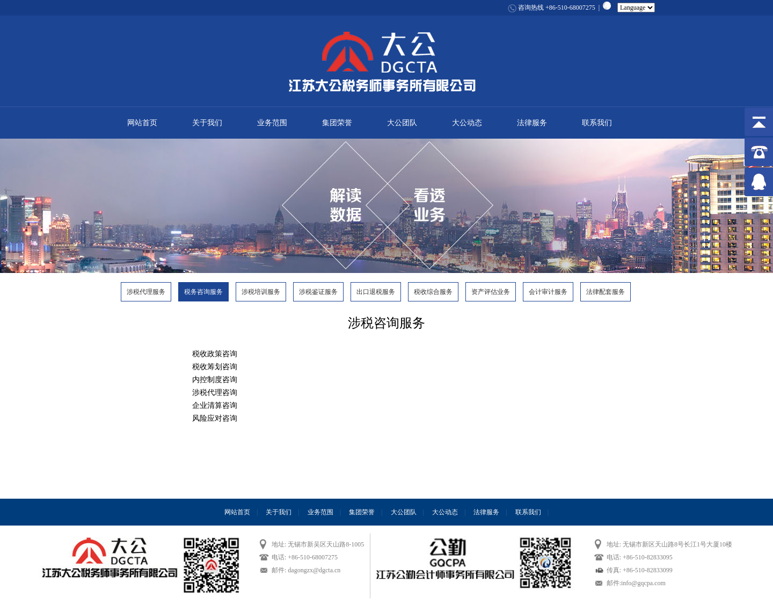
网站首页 (142, 123)
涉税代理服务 (146, 292)
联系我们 (597, 123)
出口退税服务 (375, 292)
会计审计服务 (548, 292)
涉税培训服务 (261, 292)
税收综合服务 (433, 292)
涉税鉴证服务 (318, 292)
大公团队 (402, 123)
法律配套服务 (605, 292)
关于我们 (207, 123)
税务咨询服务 (203, 292)
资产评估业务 (490, 292)
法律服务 (532, 123)
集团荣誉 (337, 123)
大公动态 (467, 123)
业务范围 (272, 123)
